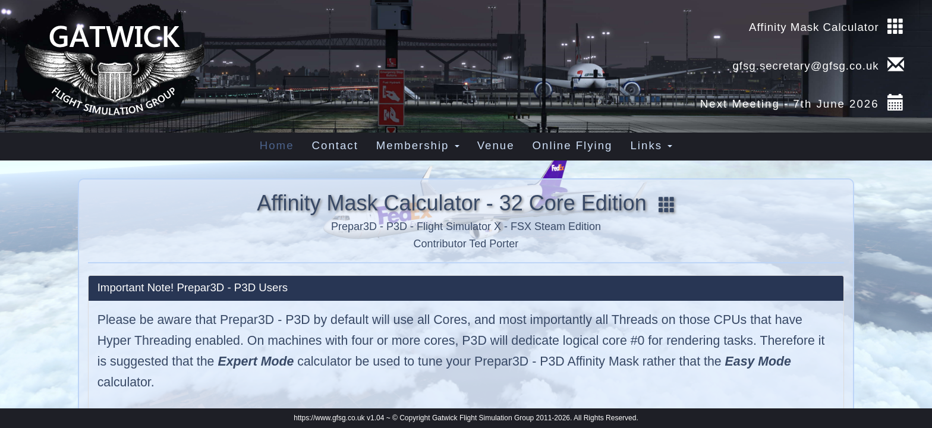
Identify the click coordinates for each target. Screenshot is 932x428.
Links (651, 145)
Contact (335, 145)
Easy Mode (758, 361)
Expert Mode (256, 361)
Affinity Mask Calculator (814, 27)
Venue (496, 145)
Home (277, 145)
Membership (417, 145)
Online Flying (573, 145)
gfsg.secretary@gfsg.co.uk (804, 65)
